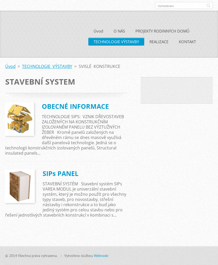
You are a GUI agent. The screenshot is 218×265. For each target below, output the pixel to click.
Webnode (101, 255)
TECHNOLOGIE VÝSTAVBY (116, 43)
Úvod (98, 32)
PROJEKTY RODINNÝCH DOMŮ (162, 32)
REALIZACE (158, 43)
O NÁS (119, 32)
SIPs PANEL (60, 175)
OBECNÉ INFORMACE (75, 108)
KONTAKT (187, 43)
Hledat (208, 5)
